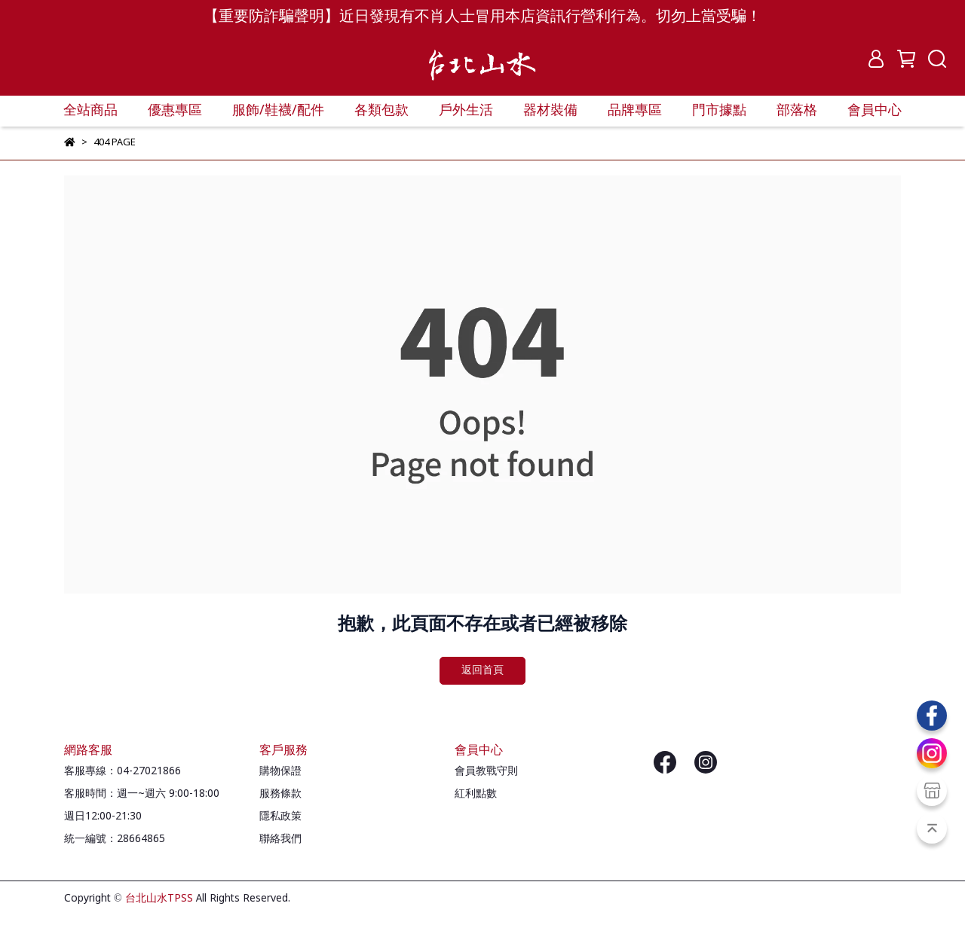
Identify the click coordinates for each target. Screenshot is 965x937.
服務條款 (280, 794)
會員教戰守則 (486, 771)
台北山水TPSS (159, 898)
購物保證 (280, 771)
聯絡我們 (280, 839)
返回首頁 (482, 670)
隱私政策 (280, 816)
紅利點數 (476, 794)
